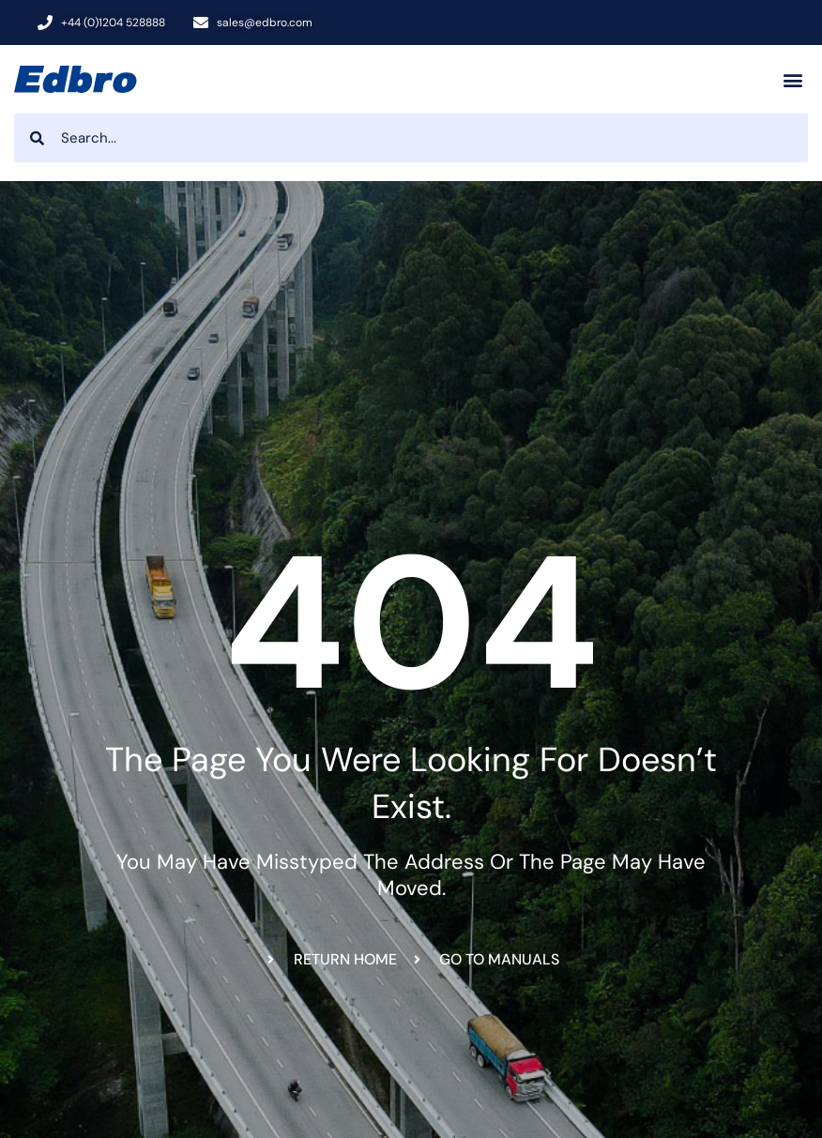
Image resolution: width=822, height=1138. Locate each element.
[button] (792, 79)
